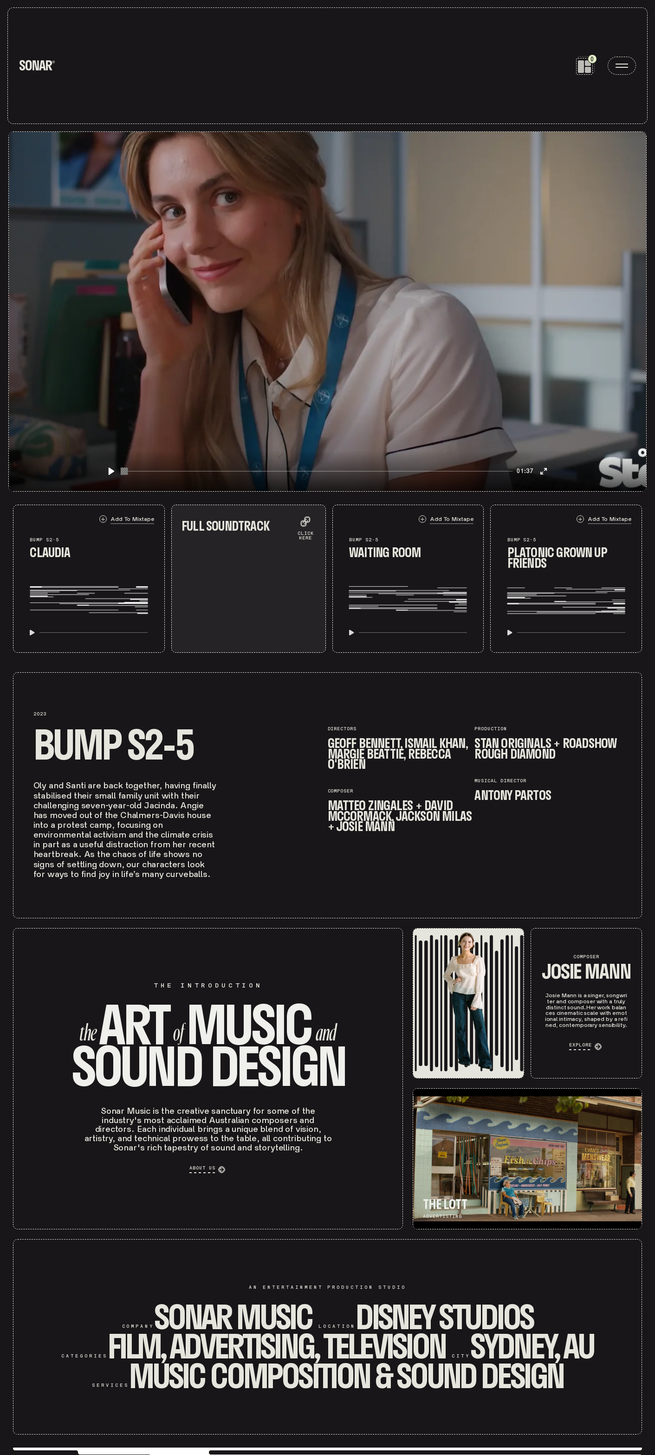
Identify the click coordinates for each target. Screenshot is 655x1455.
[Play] (111, 471)
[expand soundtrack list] (305, 526)
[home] (37, 65)
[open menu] (622, 65)
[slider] (317, 471)
